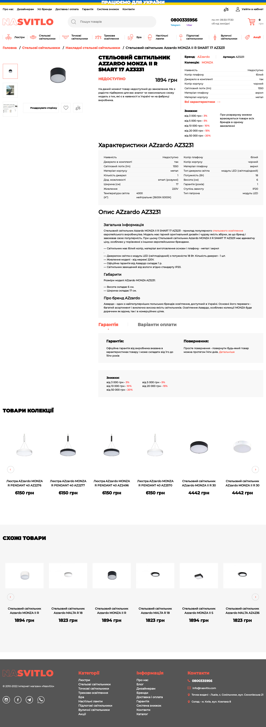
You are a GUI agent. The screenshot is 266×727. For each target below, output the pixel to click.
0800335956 (184, 20)
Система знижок (108, 9)
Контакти (128, 9)
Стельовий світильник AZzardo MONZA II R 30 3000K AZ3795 (242, 483)
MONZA (207, 62)
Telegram (175, 25)
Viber (189, 25)
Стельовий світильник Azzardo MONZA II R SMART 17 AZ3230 (24, 611)
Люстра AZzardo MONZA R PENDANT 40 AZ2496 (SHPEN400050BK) (112, 483)
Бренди (142, 693)
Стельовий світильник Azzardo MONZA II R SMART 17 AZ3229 (111, 611)
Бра (81, 697)
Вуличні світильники (94, 710)
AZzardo (203, 57)
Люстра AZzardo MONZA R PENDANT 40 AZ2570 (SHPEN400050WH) (155, 483)
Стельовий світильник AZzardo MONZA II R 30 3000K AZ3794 (199, 483)
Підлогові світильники (95, 705)
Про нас (8, 9)
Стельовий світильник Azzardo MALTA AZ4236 (242, 611)
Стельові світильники (94, 684)
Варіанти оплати (157, 324)
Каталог (142, 714)
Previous (10, 469)
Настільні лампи (90, 701)
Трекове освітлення (93, 693)
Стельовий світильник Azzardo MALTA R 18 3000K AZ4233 (68, 611)
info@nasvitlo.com (204, 688)
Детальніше (227, 352)
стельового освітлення (227, 230)
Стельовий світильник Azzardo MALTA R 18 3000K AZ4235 (155, 611)
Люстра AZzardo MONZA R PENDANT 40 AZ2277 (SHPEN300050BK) (68, 483)
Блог (140, 684)
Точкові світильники (93, 688)
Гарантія (87, 9)
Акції (82, 714)
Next (255, 469)
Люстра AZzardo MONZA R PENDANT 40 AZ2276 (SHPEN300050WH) (24, 483)
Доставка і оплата (67, 9)
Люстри (84, 680)
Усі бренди (44, 9)
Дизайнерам (25, 9)
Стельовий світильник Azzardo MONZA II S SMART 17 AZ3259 (198, 611)
